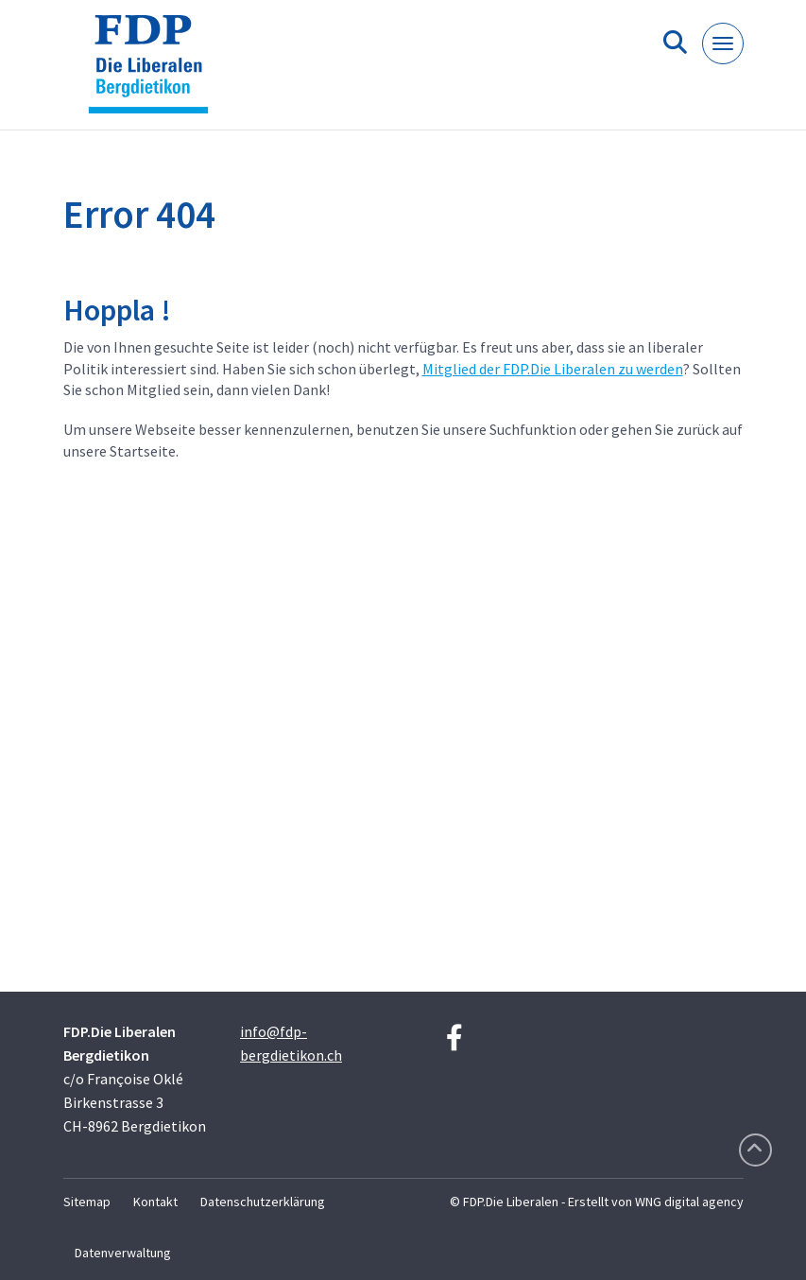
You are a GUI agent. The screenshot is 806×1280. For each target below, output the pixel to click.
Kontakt (155, 1201)
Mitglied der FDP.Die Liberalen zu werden (552, 368)
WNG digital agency (689, 1201)
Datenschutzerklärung (262, 1201)
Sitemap (87, 1201)
